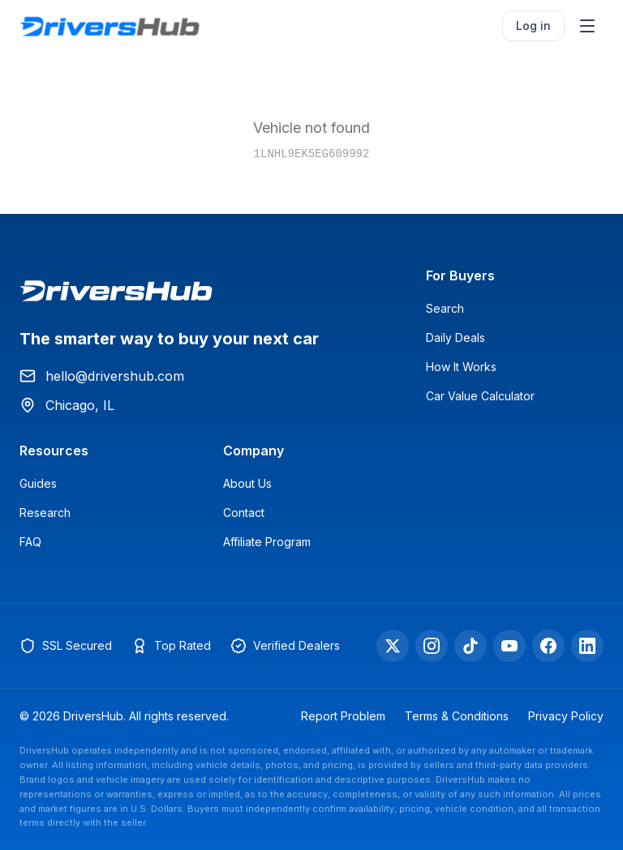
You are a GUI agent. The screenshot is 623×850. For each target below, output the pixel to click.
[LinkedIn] (587, 646)
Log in (533, 25)
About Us (247, 483)
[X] (392, 646)
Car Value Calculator (480, 396)
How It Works (461, 367)
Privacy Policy (566, 716)
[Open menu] (587, 26)
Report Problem (343, 716)
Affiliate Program (267, 542)
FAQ (30, 542)
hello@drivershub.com (101, 376)
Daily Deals (455, 337)
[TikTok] (470, 646)
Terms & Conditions (457, 716)
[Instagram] (431, 646)
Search (445, 308)
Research (45, 512)
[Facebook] (548, 646)
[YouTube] (509, 646)
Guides (38, 483)
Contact (243, 512)
